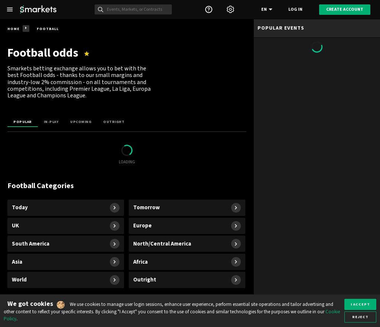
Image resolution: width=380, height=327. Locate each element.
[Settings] (230, 9)
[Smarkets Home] (38, 9)
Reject (360, 317)
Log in (295, 9)
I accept (360, 304)
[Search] (137, 10)
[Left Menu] (10, 9)
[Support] (208, 9)
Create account (344, 9)
